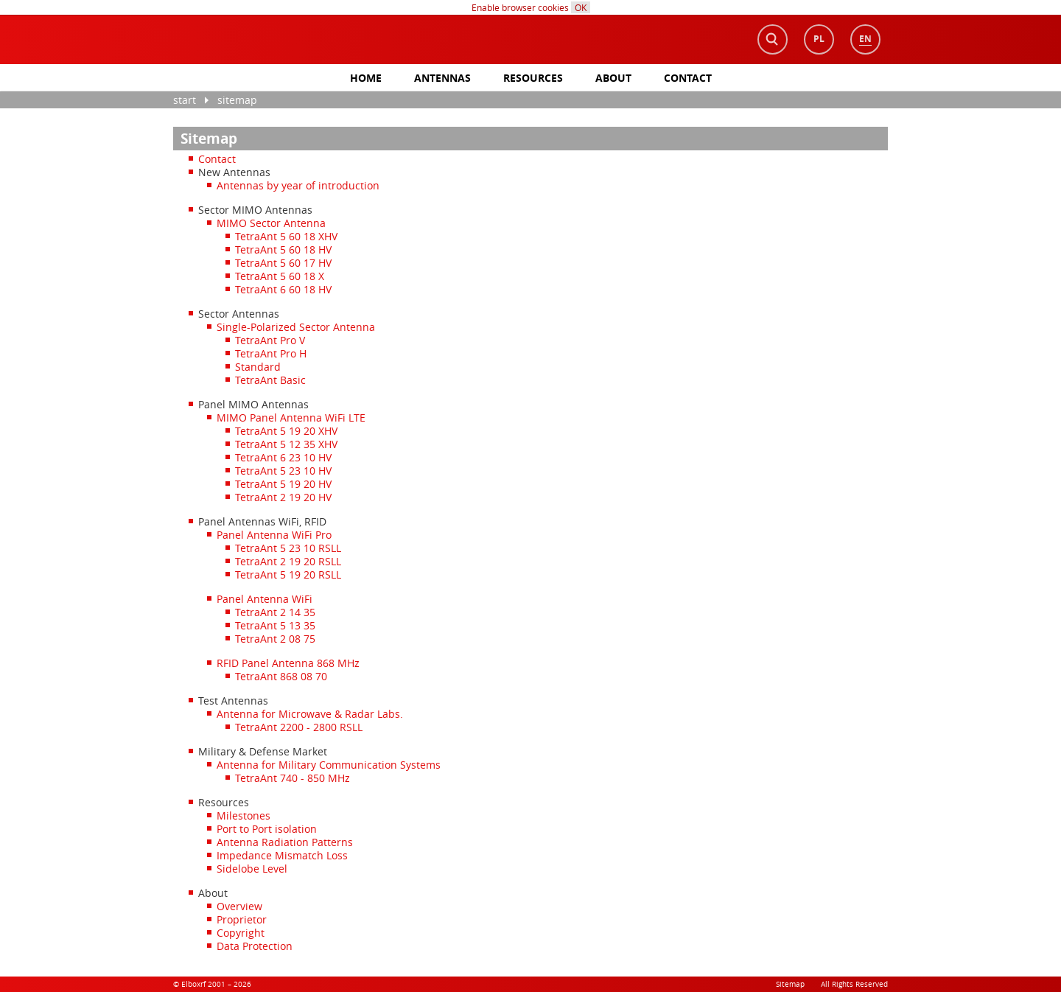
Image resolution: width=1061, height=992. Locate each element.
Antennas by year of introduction (298, 185)
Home (366, 78)
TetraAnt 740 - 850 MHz (292, 778)
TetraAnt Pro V (270, 340)
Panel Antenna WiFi (264, 599)
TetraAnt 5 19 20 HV (283, 484)
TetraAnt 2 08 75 (275, 639)
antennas (442, 78)
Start (184, 100)
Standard (258, 367)
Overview (239, 906)
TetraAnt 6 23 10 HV (283, 457)
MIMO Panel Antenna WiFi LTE (291, 418)
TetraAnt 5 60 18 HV (283, 249)
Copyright (241, 933)
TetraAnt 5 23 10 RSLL (288, 548)
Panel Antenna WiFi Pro (274, 535)
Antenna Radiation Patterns (285, 842)
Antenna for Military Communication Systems (329, 765)
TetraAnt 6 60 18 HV (283, 289)
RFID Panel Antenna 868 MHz (288, 663)
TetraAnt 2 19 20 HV (283, 497)
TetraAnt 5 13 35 (275, 625)
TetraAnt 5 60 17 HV (283, 263)
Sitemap (237, 100)
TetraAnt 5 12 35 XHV (286, 444)
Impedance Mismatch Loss (282, 855)
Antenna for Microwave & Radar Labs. (310, 714)
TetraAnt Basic (270, 380)
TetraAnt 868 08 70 (281, 676)
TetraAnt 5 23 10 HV (283, 471)
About (613, 78)
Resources (533, 78)
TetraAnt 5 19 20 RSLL (288, 574)
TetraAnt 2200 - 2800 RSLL (299, 727)
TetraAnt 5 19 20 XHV (286, 431)
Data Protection (255, 946)
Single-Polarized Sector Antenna (296, 327)
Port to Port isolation (267, 829)
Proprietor (242, 919)
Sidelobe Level (252, 869)
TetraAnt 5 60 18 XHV (286, 236)
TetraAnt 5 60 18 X (279, 276)
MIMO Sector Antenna (271, 223)
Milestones (243, 815)
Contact (688, 78)
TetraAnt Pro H (271, 353)
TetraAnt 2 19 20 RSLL (288, 561)
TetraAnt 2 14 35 (275, 612)
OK (580, 7)
